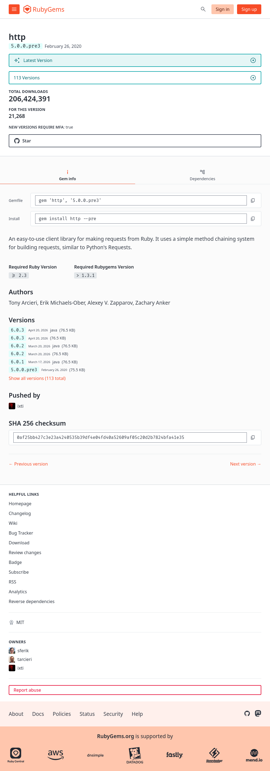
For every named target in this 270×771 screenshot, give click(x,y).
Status (87, 713)
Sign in (223, 9)
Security (113, 713)
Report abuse (27, 690)
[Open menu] (14, 9)
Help (137, 713)
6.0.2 (17, 346)
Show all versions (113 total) (37, 378)
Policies (62, 713)
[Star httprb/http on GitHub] (135, 141)
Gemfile (16, 200)
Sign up (249, 9)
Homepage (20, 504)
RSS (12, 582)
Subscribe (19, 572)
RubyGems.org (115, 736)
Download (19, 543)
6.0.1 (17, 362)
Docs (38, 713)
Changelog (20, 513)
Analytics (18, 592)
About (16, 713)
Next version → (245, 464)
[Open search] (203, 9)
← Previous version (28, 464)
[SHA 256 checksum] (130, 437)
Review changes (25, 552)
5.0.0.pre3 (24, 370)
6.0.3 (17, 330)
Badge (15, 562)
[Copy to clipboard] (253, 200)
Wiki (13, 523)
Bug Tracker (21, 533)
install (14, 218)
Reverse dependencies (31, 601)
